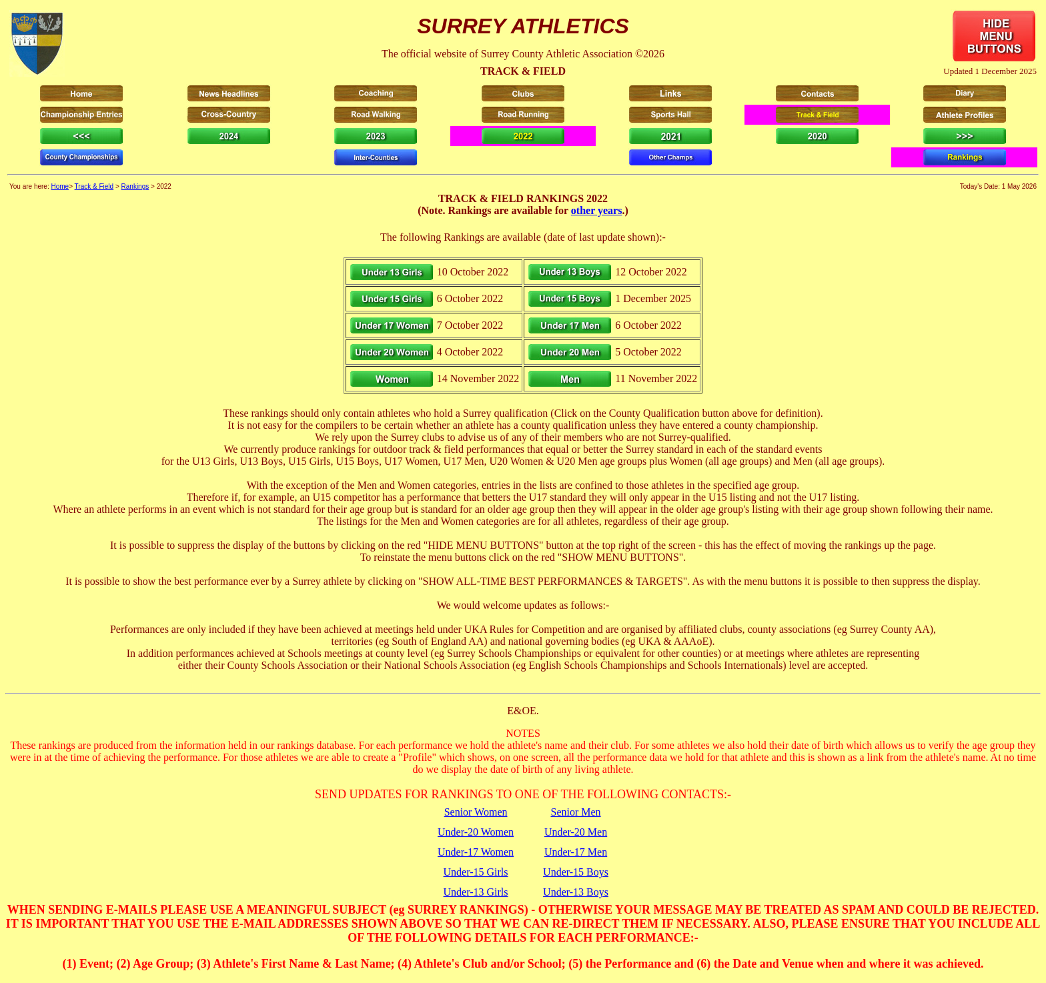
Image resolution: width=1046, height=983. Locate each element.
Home (60, 186)
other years (596, 210)
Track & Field (94, 186)
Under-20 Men (575, 832)
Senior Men (575, 812)
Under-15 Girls (476, 872)
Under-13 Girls (476, 892)
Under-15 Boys (575, 872)
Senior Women (476, 812)
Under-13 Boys (575, 892)
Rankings (135, 186)
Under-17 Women (476, 852)
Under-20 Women (476, 832)
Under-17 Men (575, 852)
